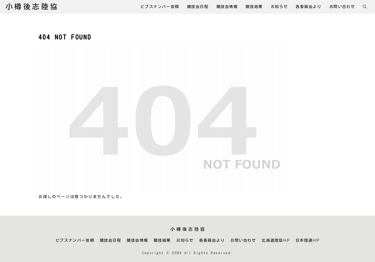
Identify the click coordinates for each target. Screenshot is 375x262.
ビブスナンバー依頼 (74, 240)
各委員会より (212, 240)
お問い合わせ (243, 240)
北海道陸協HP (276, 240)
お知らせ (184, 240)
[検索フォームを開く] (365, 6)
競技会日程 (110, 240)
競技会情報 (137, 240)
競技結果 (162, 240)
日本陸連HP (308, 240)
